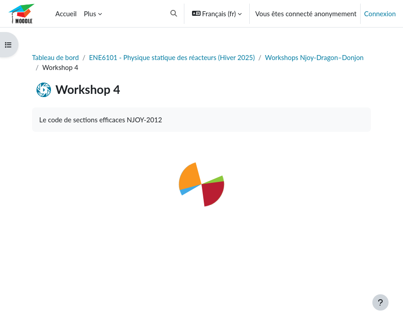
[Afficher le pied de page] (380, 302)
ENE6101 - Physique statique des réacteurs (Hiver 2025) (172, 57)
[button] (173, 13)
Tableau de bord (55, 57)
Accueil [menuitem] (66, 13)
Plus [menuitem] (90, 13)
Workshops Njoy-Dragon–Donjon (314, 57)
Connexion (380, 13)
